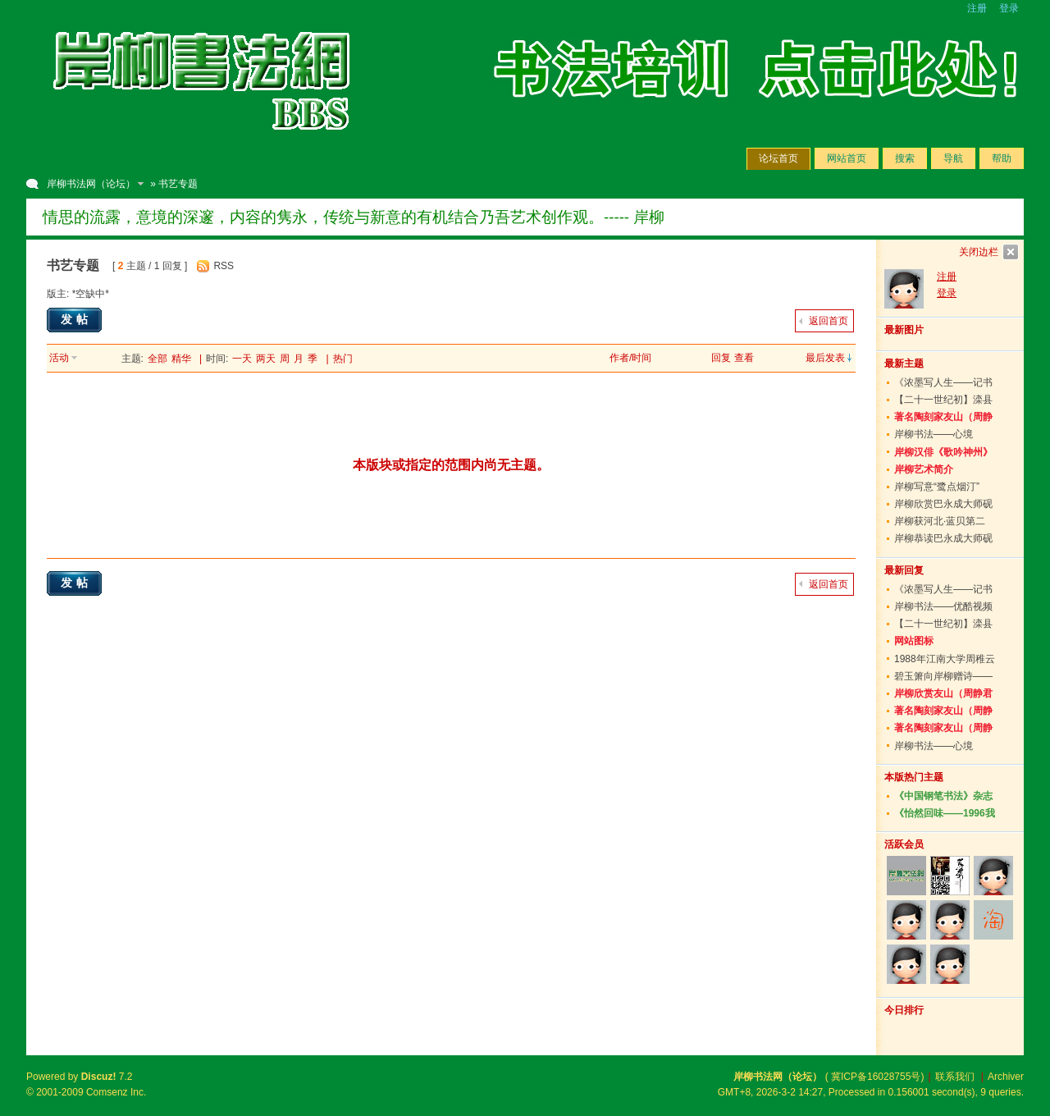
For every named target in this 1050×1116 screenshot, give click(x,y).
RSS (223, 266)
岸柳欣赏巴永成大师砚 (943, 504)
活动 (59, 358)
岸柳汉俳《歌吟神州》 (943, 452)
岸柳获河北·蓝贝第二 (939, 521)
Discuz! (98, 1076)
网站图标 (914, 641)
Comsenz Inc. (116, 1092)
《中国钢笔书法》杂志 (943, 796)
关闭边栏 (978, 252)
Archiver (1006, 1076)
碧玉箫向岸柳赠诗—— (943, 676)
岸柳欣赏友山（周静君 (943, 693)
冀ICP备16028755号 (875, 1076)
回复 (721, 358)
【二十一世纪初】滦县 (943, 399)
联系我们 (955, 1076)
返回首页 (828, 321)
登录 (1009, 8)
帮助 (1001, 158)
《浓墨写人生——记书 (943, 382)
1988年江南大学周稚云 (944, 659)
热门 (343, 358)
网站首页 (846, 158)
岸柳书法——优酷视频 (943, 606)
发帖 (76, 319)
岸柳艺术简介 (923, 469)
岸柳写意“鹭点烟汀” (936, 486)
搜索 (905, 158)
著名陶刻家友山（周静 (943, 417)
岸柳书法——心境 (933, 434)
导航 (953, 158)
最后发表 (825, 358)
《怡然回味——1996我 (944, 813)
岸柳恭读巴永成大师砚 (943, 538)
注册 (977, 8)
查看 (744, 358)
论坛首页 (778, 158)
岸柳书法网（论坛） (91, 184)
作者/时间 (630, 358)
